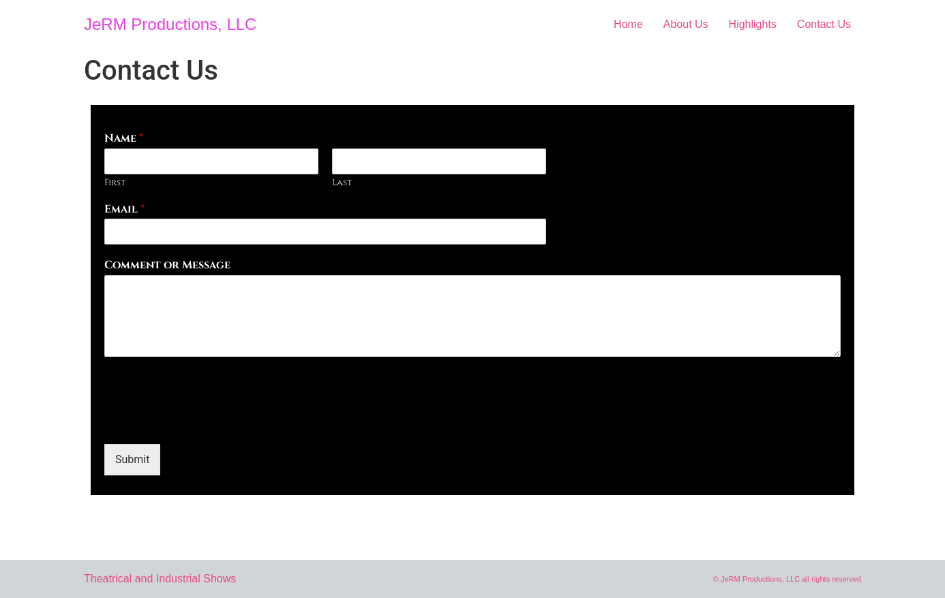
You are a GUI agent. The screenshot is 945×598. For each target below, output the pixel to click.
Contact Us (824, 24)
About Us (685, 24)
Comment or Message (167, 265)
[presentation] (208, 422)
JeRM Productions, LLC (170, 24)
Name (123, 138)
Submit (132, 459)
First (115, 183)
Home (628, 24)
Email (124, 209)
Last (342, 183)
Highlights (753, 24)
